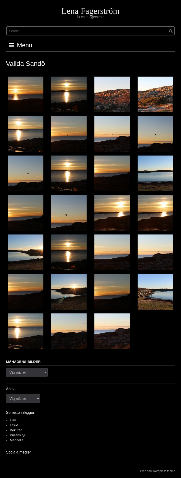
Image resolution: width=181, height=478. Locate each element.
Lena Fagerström (90, 11)
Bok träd (16, 430)
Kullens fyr (17, 435)
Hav (13, 420)
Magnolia (16, 440)
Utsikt (14, 425)
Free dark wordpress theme (157, 471)
